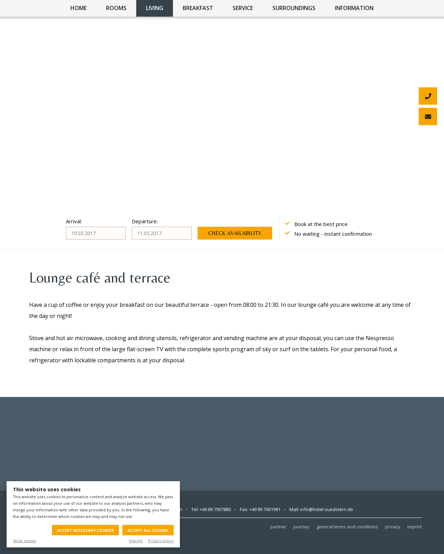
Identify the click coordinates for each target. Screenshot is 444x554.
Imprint (136, 540)
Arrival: (74, 221)
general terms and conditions (347, 526)
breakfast (198, 8)
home (78, 8)
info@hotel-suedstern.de (326, 509)
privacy (392, 526)
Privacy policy (161, 540)
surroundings (293, 8)
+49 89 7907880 (215, 509)
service (243, 8)
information (354, 8)
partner (278, 526)
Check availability (234, 233)
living (154, 8)
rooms (116, 8)
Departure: (145, 221)
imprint (414, 526)
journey (301, 526)
